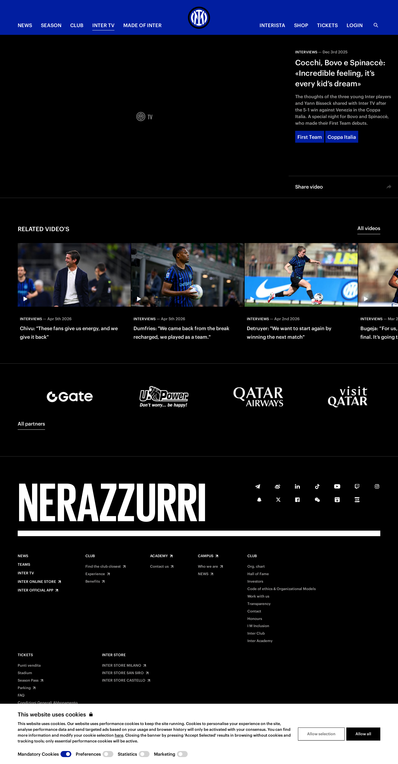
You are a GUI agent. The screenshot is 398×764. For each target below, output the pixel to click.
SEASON (51, 25)
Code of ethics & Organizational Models (281, 589)
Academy (159, 556)
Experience (95, 574)
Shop (301, 25)
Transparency (259, 604)
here (119, 735)
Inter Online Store (37, 582)
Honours (254, 619)
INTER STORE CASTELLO (123, 680)
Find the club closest (103, 566)
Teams (24, 564)
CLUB (76, 25)
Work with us (258, 596)
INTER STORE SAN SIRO (123, 673)
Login (355, 25)
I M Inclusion (258, 626)
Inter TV (103, 25)
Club (90, 556)
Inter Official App (35, 590)
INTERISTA (272, 25)
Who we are (208, 566)
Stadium (25, 673)
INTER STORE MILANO (121, 665)
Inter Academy (260, 641)
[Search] (375, 25)
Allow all (363, 733)
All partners (31, 424)
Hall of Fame (258, 574)
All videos (368, 228)
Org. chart (256, 566)
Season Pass (28, 680)
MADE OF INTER (142, 25)
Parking (24, 688)
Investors (255, 581)
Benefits (92, 581)
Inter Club (256, 633)
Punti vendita (29, 665)
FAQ (21, 695)
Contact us (159, 566)
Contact (254, 611)
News (23, 556)
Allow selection (321, 733)
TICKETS (327, 25)
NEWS (25, 25)
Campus (205, 556)
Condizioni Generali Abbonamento (48, 703)
